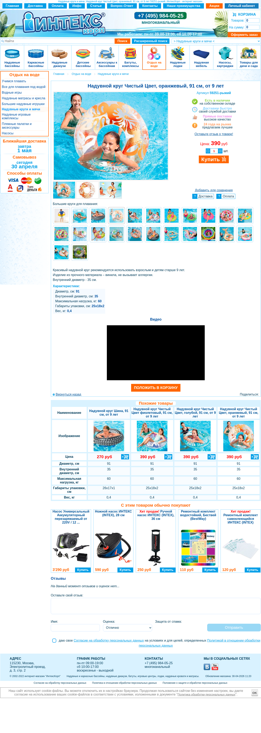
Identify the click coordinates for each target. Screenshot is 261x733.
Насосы (7, 133)
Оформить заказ (244, 34)
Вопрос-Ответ (122, 6)
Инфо (77, 6)
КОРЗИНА (246, 14)
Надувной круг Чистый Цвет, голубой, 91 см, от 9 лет (195, 412)
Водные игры (12, 92)
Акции (214, 6)
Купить (83, 570)
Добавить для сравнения (214, 190)
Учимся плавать (14, 81)
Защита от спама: (168, 621)
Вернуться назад (68, 394)
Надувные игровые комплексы (16, 116)
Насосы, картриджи (225, 50)
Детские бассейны (83, 50)
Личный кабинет (241, 6)
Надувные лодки (177, 50)
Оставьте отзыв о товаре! (214, 134)
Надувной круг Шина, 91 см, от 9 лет (108, 412)
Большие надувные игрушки (23, 104)
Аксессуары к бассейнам (106, 50)
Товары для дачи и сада (249, 50)
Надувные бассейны (12, 50)
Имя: (54, 621)
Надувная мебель (201, 50)
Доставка (35, 6)
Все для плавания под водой (23, 87)
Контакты (150, 6)
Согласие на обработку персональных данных (109, 640)
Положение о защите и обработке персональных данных (195, 683)
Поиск (122, 41)
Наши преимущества (183, 6)
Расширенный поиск (150, 41)
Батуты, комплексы (130, 50)
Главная (12, 6)
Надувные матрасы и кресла (23, 98)
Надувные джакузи (59, 50)
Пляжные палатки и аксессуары (17, 125)
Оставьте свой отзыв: (67, 595)
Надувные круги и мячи (21, 109)
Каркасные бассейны (35, 50)
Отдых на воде (154, 50)
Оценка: (109, 621)
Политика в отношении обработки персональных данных (124, 683)
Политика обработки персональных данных (206, 694)
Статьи (96, 6)
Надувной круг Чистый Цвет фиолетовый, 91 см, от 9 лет (152, 412)
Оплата (58, 6)
